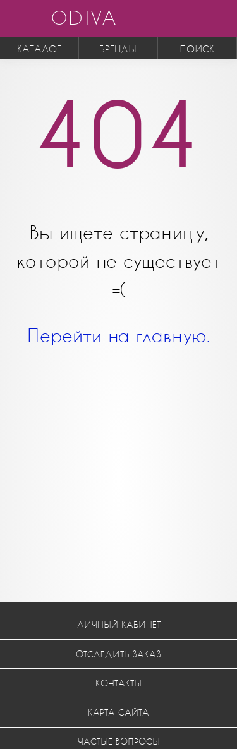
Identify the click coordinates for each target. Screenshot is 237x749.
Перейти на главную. (118, 335)
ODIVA (83, 17)
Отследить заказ (118, 654)
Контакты (118, 683)
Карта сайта (118, 712)
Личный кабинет (119, 624)
